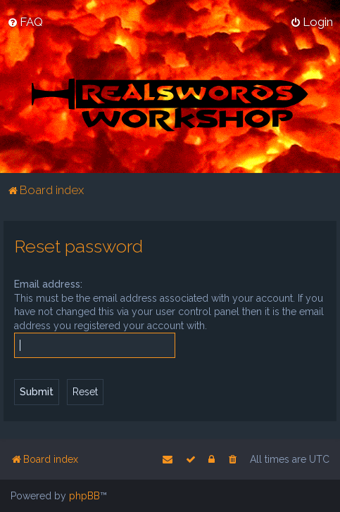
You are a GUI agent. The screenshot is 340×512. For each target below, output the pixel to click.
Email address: (48, 284)
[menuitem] (25, 22)
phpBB (84, 495)
